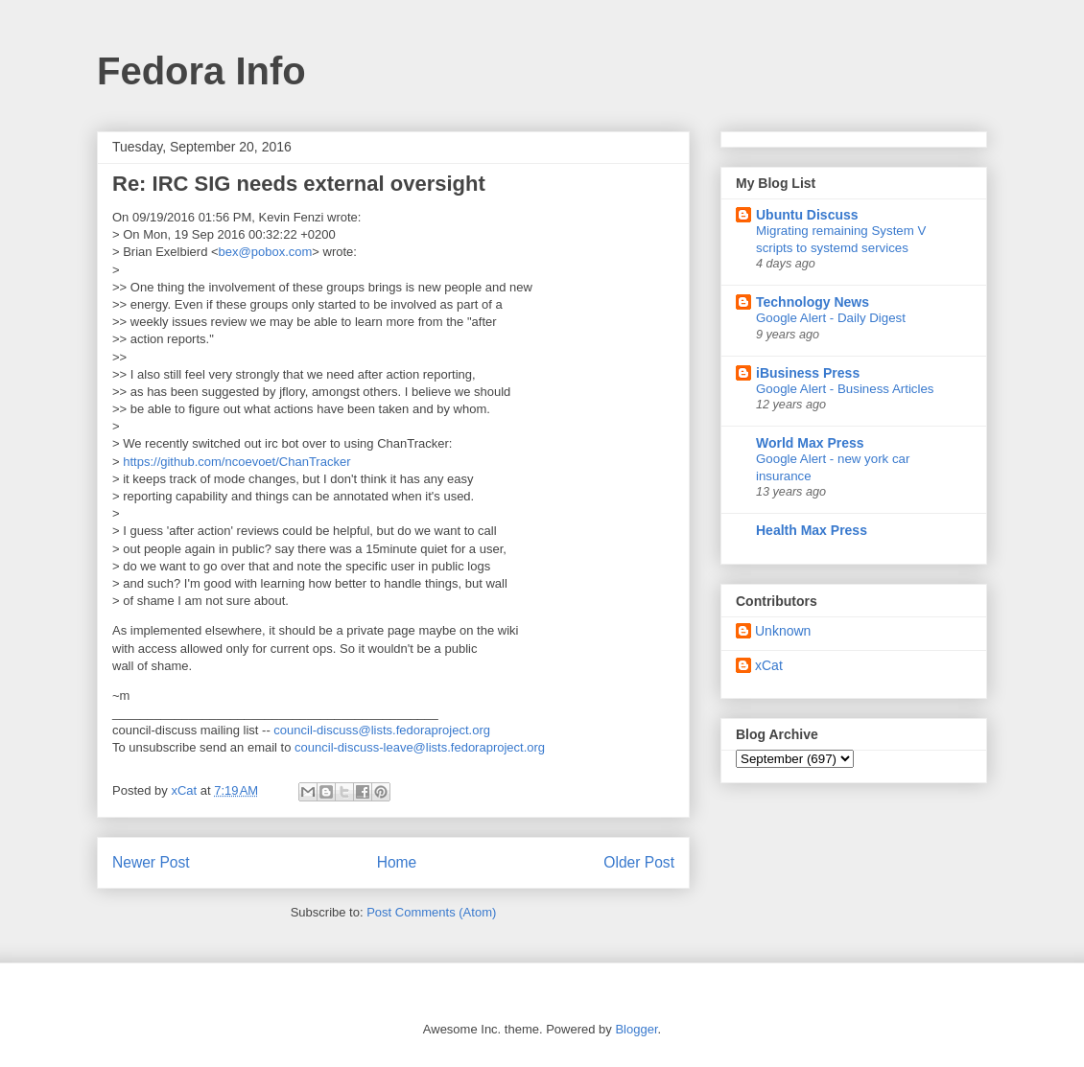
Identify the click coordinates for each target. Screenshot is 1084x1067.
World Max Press (810, 443)
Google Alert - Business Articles (845, 389)
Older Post (638, 862)
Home (397, 862)
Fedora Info (201, 71)
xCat (769, 665)
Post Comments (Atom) (431, 912)
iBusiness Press (808, 373)
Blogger (636, 1029)
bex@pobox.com (266, 251)
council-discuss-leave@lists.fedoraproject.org (420, 747)
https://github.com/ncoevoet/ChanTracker (236, 461)
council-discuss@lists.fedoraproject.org (381, 730)
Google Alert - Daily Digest (831, 318)
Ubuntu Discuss (807, 214)
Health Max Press (811, 530)
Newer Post (151, 862)
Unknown (783, 630)
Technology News (812, 302)
